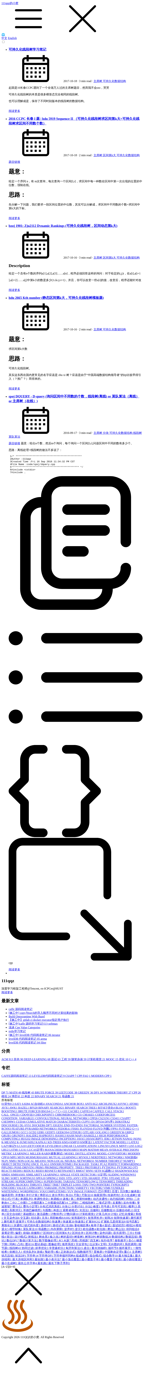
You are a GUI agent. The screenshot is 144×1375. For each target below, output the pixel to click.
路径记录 (59, 1229)
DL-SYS (26, 1129)
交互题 (25, 1221)
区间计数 (92, 1236)
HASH (61, 1139)
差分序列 (59, 1198)
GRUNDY (19, 1139)
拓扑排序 (108, 1244)
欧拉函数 (90, 1232)
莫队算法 (14, 436)
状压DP (21, 1259)
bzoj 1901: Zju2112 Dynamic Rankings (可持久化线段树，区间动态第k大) (63, 226)
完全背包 (82, 1248)
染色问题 (106, 1236)
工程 (66, 1063)
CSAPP (71, 1079)
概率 (133, 1210)
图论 (30, 1248)
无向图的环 (116, 1248)
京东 (46, 1221)
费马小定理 (31, 1210)
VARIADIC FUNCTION (59, 1191)
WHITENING (10, 1195)
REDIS (18, 1174)
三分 (131, 1236)
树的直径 (67, 1240)
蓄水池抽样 (100, 1251)
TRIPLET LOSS (71, 1188)
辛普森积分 (57, 1251)
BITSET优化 (106, 1111)
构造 (30, 1100)
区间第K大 (64, 1236)
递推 (67, 1202)
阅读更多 (14, 110)
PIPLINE (7, 1171)
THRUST (36, 1188)
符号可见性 (120, 1210)
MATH (15, 1096)
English (12, 38)
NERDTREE (99, 1161)
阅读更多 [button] (7, 996)
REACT (7, 1174)
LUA (23, 1153)
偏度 (19, 1236)
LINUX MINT (119, 1149)
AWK (13, 1111)
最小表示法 (53, 1263)
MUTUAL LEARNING (64, 1161)
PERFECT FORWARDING (124, 1167)
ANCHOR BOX (74, 1107)
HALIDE (32, 1139)
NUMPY (129, 1164)
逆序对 (69, 1232)
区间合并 (79, 1236)
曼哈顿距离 (82, 1229)
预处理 (50, 1255)
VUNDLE (117, 1191)
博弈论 (18, 1100)
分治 (89, 1210)
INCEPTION (68, 1142)
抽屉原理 (100, 1198)
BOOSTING (9, 1115)
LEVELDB (53, 1149)
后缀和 (95, 1214)
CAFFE (86, 1115)
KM (66, 1146)
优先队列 (30, 1255)
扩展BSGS (93, 1225)
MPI (13, 1161)
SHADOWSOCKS (126, 1174)
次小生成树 (129, 1198)
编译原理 (8, 1198)
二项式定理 (104, 1206)
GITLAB (89, 1136)
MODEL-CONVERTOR (112, 1157)
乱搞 (70, 1229)
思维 (75, 1244)
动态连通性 (101, 1202)
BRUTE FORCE (47, 1096)
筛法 (10, 1240)
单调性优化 (42, 1202)
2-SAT (17, 1107)
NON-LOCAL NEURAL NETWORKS (71, 1164)
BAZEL (24, 1111)
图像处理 (55, 1248)
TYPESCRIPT (120, 1188)
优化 (124, 1063)
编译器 (136, 1195)
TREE (47, 1188)
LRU (5, 1153)
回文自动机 (14, 1217)
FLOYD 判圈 (102, 1132)
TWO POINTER (100, 1188)
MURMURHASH (37, 1161)
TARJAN (69, 1185)
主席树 (98, 81)
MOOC (112, 1063)
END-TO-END (74, 1129)
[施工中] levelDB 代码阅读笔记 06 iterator (34, 1038)
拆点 (70, 1198)
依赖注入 (16, 1255)
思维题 (84, 1244)
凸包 (21, 1248)
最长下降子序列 (59, 1266)
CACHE (74, 1115)
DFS (98, 1096)
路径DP (46, 1229)
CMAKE (89, 1118)
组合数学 (110, 1259)
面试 (56, 1063)
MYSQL (85, 1161)
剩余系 (44, 1240)
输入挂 (55, 1240)
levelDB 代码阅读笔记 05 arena (28, 1042)
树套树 (79, 1240)
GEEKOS (63, 1136)
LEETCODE (68, 1096)
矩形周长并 (96, 1221)
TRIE (56, 1188)
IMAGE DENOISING (45, 1142)
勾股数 (48, 1214)
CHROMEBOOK (66, 1118)
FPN (115, 1132)
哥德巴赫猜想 (33, 1214)
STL (125, 1182)
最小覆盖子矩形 (112, 1263)
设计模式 (21, 1240)
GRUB (6, 1139)
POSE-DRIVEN (25, 1171)
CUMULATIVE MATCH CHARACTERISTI (53, 1125)
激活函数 (43, 1217)
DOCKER (39, 1129)
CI (80, 1118)
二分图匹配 (36, 1206)
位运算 (94, 1248)
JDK (107, 1142)
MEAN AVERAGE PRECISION (119, 1153)
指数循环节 (85, 1255)
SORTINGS (28, 1182)
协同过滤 (28, 1251)
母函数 (68, 1100)
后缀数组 (108, 1214)
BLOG (121, 1111)
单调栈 (56, 1202)
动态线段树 (118, 1202)
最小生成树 (9, 1266)
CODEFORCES (105, 1118)
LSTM (14, 1153)
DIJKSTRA (122, 1125)
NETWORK (116, 1161)
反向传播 (130, 1206)
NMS (13, 1164)
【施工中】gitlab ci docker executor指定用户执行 (39, 1023)
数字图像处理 (48, 1244)
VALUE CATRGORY (30, 1191)
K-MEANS (9, 1146)
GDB (41, 1136)
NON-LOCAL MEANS (32, 1164)
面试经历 (119, 1229)
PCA (104, 1167)
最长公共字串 (27, 1266)
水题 (67, 1244)
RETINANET (67, 1174)
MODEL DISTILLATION (80, 1157)
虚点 (88, 1251)
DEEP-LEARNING (37, 1063)
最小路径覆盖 (132, 1263)
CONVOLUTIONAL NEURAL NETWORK (62, 1122)
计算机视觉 (96, 1063)
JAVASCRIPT (94, 1142)
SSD (62, 1182)
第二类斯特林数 (82, 1202)
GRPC (129, 1136)
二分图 (22, 1206)
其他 (19, 1063)
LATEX (134, 1146)
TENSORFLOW (87, 1185)
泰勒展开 (121, 1244)
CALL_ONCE (10, 1118)
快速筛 (80, 1225)
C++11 (63, 1115)
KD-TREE (55, 1146)
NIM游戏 (131, 1161)
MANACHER (54, 1153)
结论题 (36, 1221)
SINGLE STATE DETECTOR (79, 1178)
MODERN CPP (101, 1079)
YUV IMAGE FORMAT (82, 1195)
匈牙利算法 (75, 1251)
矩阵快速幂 (122, 1221)
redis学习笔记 (17, 1035)
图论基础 (41, 1248)
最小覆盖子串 (91, 1263)
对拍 (130, 1202)
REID (40, 1174)
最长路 (42, 1266)
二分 (13, 1206)
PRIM (40, 1171)
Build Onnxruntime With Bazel (27, 1020)
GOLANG (102, 1136)
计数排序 (57, 1217)
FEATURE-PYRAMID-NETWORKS (35, 1132)
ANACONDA (54, 1107)
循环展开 (126, 1251)
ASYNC (123, 1107)
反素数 (117, 1206)
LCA (21, 1149)
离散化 (7, 1229)
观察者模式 (71, 1214)
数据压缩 (132, 1240)
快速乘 (57, 1225)
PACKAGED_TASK (87, 1167)
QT (135, 1171)
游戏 (41, 1255)
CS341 (115, 1122)
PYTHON (109, 1171)
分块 (106, 432)
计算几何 (103, 1217)
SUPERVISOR (53, 1185)
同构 (13, 1248)
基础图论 (30, 1217)
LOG (138, 1149)
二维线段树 (87, 1206)
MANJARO (71, 1153)
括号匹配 (132, 1225)
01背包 (6, 1107)
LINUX (103, 1149)
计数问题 (71, 1217)
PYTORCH (124, 1171)
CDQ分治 (27, 1118)
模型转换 (16, 1232)
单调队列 (27, 1202)
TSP (85, 1188)
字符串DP (46, 1259)
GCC (25, 1136)
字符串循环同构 (65, 1259)
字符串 (33, 1259)
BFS (34, 1111)
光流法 (84, 1214)
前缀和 (37, 1236)
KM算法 (86, 1146)
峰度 (97, 1210)
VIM (107, 1191)
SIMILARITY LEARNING (43, 1178)
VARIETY (82, 1191)
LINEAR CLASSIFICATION (80, 1149)
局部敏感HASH (60, 1221)
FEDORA (64, 1132)
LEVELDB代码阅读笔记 (48, 1079)
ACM (7, 1063)
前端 (27, 1236)
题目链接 (14, 161)
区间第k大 (110, 155)
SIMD (6, 1178)
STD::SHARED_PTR (95, 1182)
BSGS (46, 1115)
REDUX (30, 1174)
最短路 (40, 1263)
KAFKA (42, 1146)
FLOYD (86, 1132)
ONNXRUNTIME (62, 1167)
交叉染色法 (12, 1221)
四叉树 (95, 1244)
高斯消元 (16, 1214)
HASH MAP (75, 1139)
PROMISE (52, 1171)
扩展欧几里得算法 (113, 1225)
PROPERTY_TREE (72, 1171)
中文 (4, 38)
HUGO (26, 1142)
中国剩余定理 (114, 1255)
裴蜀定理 (8, 1236)
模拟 (6, 1100)
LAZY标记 (9, 1149)
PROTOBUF (93, 1171)
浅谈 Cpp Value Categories (24, 1031)
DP (5, 1096)
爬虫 (111, 1232)
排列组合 (132, 1232)
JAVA (81, 1142)
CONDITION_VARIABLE (18, 1122)
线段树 (137, 432)
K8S (31, 1146)
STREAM (8, 1185)
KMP (75, 1146)
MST (21, 1161)
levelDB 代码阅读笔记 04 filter (27, 1046)
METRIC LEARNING (15, 1157)
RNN (90, 1174)
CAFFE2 (98, 1115)
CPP (136, 1096)
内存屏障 (57, 1232)
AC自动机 (37, 1107)
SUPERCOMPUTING (29, 1185)
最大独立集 (126, 1259)
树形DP (91, 1240)
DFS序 (110, 1125)
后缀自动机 (125, 1214)
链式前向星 (32, 1229)
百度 (116, 1195)
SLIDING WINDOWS (122, 1178)
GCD (33, 1136)
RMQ (81, 1174)
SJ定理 (103, 1178)
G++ (135, 1132)
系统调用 (131, 1248)
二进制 (73, 1206)
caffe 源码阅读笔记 (20, 1012)
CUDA (21, 1125)
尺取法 (87, 1198)
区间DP (49, 1236)
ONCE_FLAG (40, 1167)
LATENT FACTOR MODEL (111, 1146)
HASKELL (91, 1139)
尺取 (77, 1198)
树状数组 (104, 1240)
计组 (115, 1217)
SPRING (52, 1182)
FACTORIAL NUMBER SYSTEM (105, 1129)
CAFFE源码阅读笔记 (16, 1079)
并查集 (20, 1198)
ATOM (134, 1107)
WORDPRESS (29, 1195)
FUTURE (125, 1132)
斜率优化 (42, 1251)
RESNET (51, 1174)
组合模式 (96, 1259)
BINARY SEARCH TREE (81, 1111)
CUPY (86, 1125)
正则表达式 (69, 1255)
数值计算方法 (29, 1244)
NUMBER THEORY (117, 1096)
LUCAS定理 (36, 1153)
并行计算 (33, 1198)
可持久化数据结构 (114, 81)
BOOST (130, 1111)
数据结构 (118, 1240)
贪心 (132, 1244)
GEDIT (50, 1136)
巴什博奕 (105, 1195)
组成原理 (83, 1259)
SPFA (41, 1182)
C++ (132, 1063)
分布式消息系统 (51, 1210)
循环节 (113, 1251)
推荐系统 (69, 1248)
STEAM (115, 1182)
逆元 (79, 1232)
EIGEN (58, 1129)
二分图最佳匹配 (56, 1206)
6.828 (26, 1107)
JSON (137, 1142)
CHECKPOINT (44, 1118)
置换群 (99, 1255)
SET (98, 1174)
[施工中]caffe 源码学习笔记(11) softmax (33, 1027)
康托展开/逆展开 (15, 1225)
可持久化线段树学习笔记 (27, 49)
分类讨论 (78, 1210)
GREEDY (86, 1096)
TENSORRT (107, 1185)
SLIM (5, 1182)
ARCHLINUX (107, 1107)
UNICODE (9, 1191)
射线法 (33, 1240)
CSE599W (8, 1125)
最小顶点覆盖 (71, 1263)
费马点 (17, 1210)
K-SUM (22, 1146)
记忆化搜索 (127, 1217)
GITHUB (76, 1136)
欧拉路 (102, 1232)
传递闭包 (114, 1198)
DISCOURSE (10, 1129)
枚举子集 (98, 1229)
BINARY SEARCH (48, 1100)
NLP (5, 1164)
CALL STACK (114, 1115)
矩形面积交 (79, 1221)
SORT (15, 1182)
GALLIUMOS (11, 1136)
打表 (16, 1202)
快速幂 (69, 1225)
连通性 (19, 1229)
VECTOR (96, 1191)
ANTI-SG (91, 1107)
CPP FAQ (84, 1079)
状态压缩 (8, 1259)
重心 (128, 1255)
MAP (83, 1153)
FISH (75, 1132)
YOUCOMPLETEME (53, 1195)
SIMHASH (18, 1178)
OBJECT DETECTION (16, 1167)
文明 (104, 1248)
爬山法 (120, 1232)
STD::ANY (74, 1182)
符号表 (106, 1210)
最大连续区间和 (23, 1263)
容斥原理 (120, 1236)
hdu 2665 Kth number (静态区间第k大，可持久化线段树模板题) (56, 298)
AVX (5, 1111)
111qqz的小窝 (72, 17)
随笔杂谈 (79, 1063)
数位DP (12, 1244)
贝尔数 (125, 1195)
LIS (132, 1149)
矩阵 (109, 1221)
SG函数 (108, 1174)
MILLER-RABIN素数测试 (47, 1157)
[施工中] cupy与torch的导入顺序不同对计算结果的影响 (43, 1016)
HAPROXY (47, 1139)
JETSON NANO (122, 1142)
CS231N (104, 1122)
